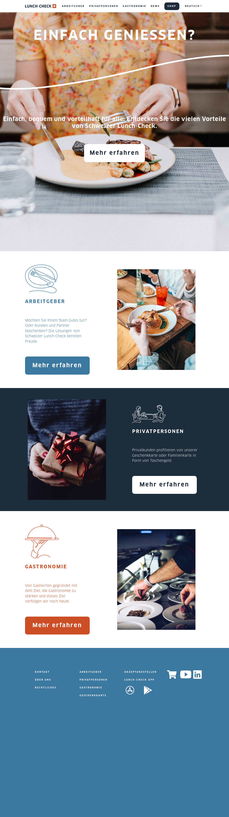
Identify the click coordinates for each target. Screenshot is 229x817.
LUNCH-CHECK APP (139, 680)
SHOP (172, 6)
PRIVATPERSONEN (103, 6)
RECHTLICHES (45, 688)
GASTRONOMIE (134, 6)
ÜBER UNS (43, 680)
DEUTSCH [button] (192, 6)
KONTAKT (42, 672)
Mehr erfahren (114, 153)
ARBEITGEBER (73, 6)
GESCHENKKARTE (93, 696)
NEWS (155, 6)
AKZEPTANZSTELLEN (140, 672)
